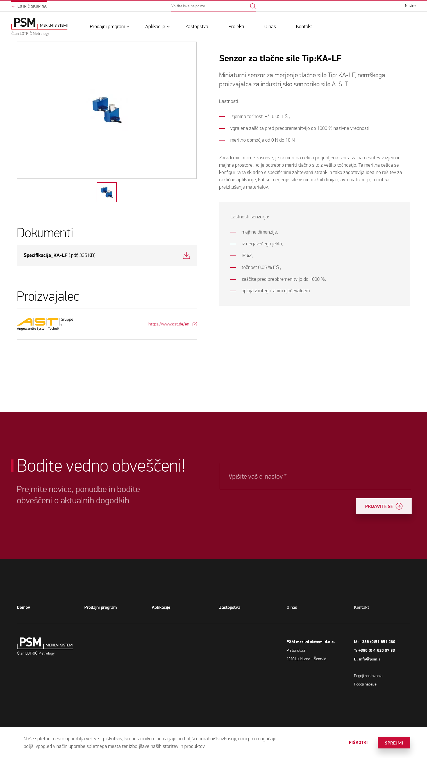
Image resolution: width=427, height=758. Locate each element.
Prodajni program (107, 27)
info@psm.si (380, 659)
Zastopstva (196, 27)
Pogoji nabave (375, 684)
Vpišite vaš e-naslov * (274, 476)
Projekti (236, 27)
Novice (410, 5)
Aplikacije (155, 27)
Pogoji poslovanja (378, 675)
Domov (23, 607)
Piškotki (358, 742)
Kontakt (304, 27)
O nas (270, 27)
